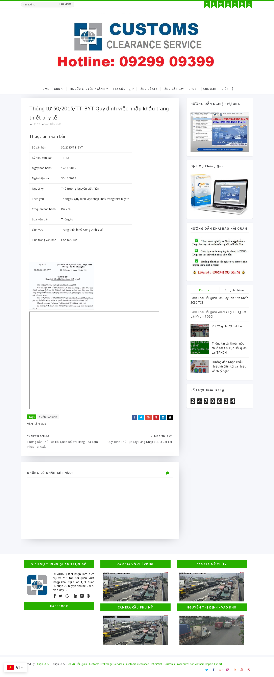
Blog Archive (234, 290)
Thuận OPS (42, 664)
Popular (205, 290)
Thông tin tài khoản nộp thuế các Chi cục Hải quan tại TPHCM (229, 347)
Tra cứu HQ (122, 89)
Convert (210, 89)
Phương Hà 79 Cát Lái (227, 326)
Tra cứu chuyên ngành (86, 89)
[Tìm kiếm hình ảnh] (72, 3)
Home (45, 89)
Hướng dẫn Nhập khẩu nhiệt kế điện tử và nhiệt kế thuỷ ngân (229, 366)
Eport (193, 89)
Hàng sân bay (173, 89)
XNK (57, 89)
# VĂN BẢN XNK (48, 417)
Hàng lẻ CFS (148, 89)
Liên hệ (227, 89)
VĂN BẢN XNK (53, 124)
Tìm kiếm (65, 4)
